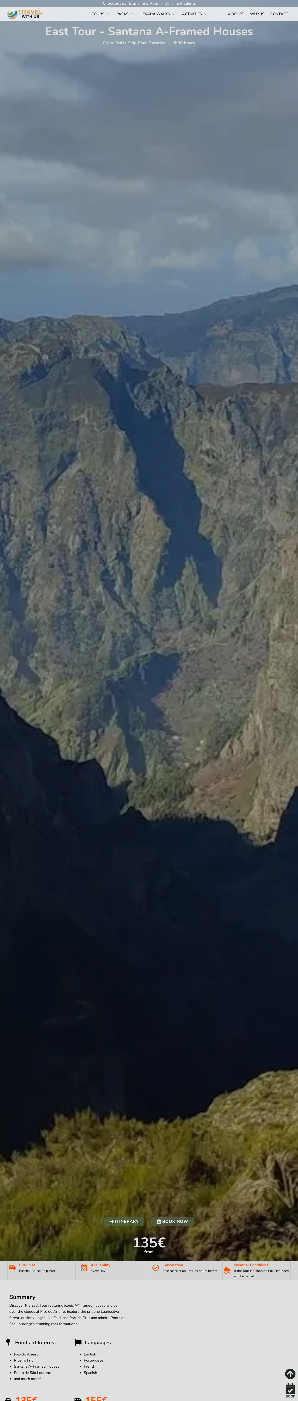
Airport (236, 14)
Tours (101, 14)
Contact (279, 14)
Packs (125, 14)
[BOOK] (290, 1388)
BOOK (290, 1396)
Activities (195, 14)
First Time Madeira (177, 3)
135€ (149, 1242)
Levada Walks (158, 14)
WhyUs (257, 14)
